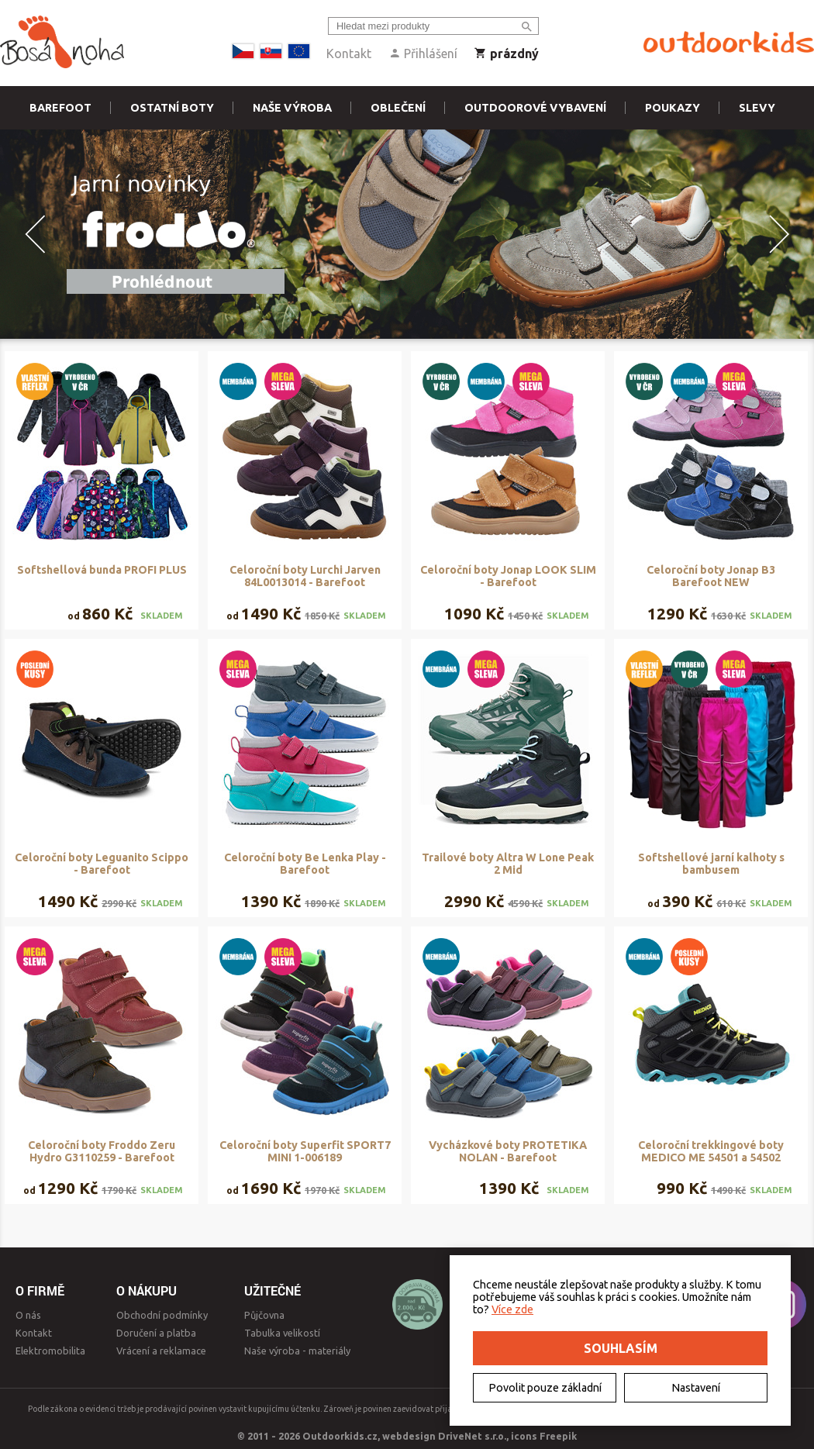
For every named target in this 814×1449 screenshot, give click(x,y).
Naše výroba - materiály (297, 1350)
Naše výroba (292, 108)
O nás (28, 1314)
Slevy (757, 108)
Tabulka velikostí (282, 1332)
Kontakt (348, 53)
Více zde (512, 1309)
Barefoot (60, 108)
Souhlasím (620, 1348)
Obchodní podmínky (162, 1314)
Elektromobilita (50, 1350)
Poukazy (672, 108)
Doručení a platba (156, 1332)
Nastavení (695, 1388)
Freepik (558, 1435)
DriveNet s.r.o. (472, 1435)
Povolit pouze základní (545, 1388)
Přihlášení (422, 53)
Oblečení (398, 108)
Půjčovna (264, 1314)
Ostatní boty (172, 108)
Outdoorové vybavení (535, 108)
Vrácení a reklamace (161, 1350)
